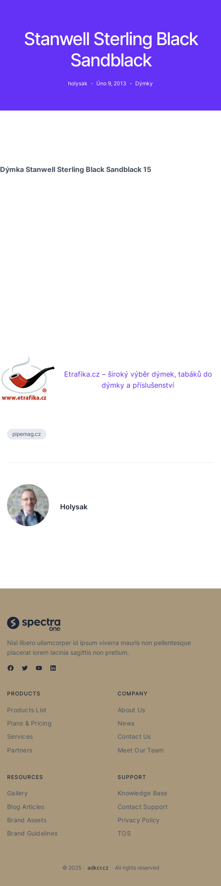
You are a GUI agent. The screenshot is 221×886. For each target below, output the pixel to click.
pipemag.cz (26, 434)
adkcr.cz (98, 867)
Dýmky (144, 83)
